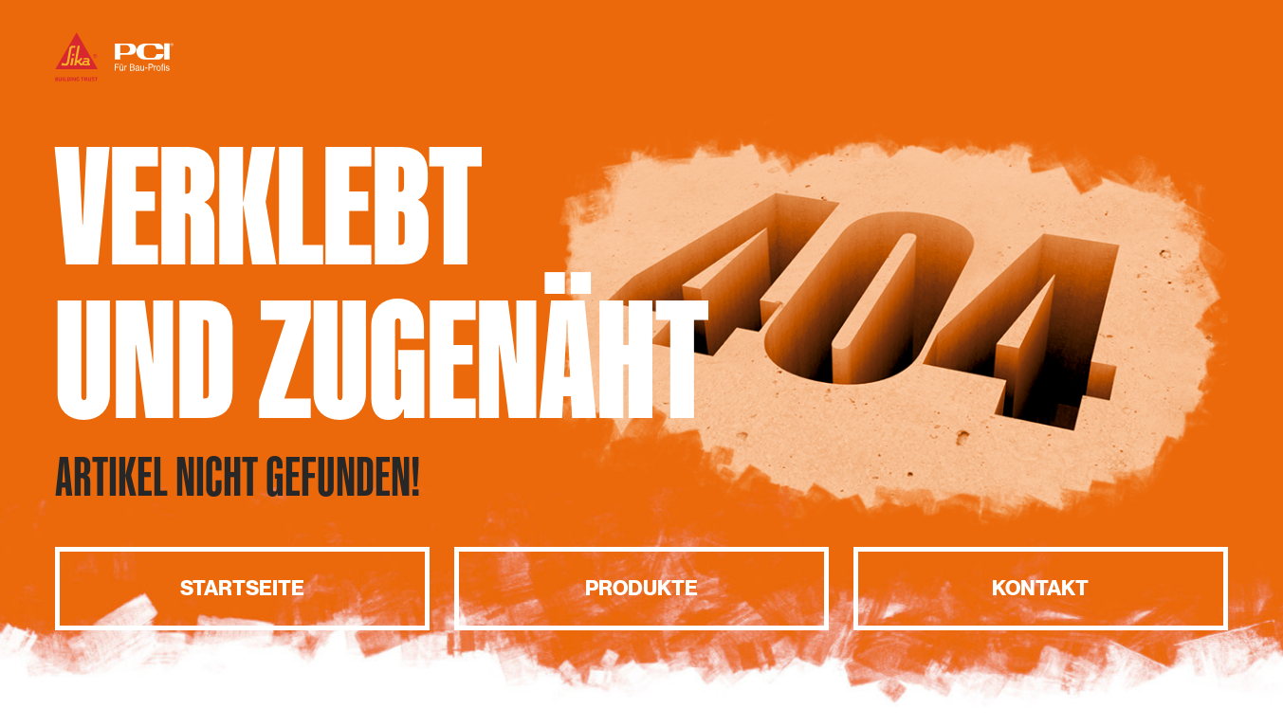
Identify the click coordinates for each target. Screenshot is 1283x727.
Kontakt (1040, 588)
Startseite (242, 588)
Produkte (641, 588)
